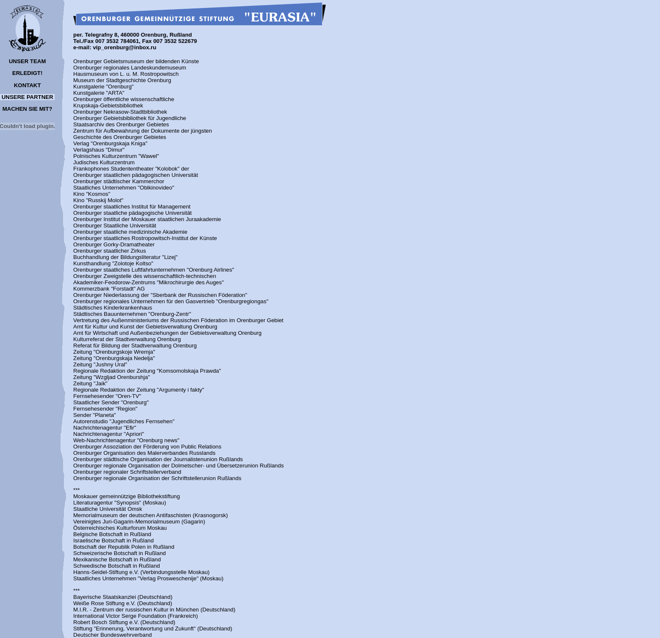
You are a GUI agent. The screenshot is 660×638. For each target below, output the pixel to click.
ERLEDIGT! (27, 73)
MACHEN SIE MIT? (27, 109)
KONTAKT (27, 85)
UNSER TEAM (27, 61)
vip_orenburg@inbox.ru (125, 47)
